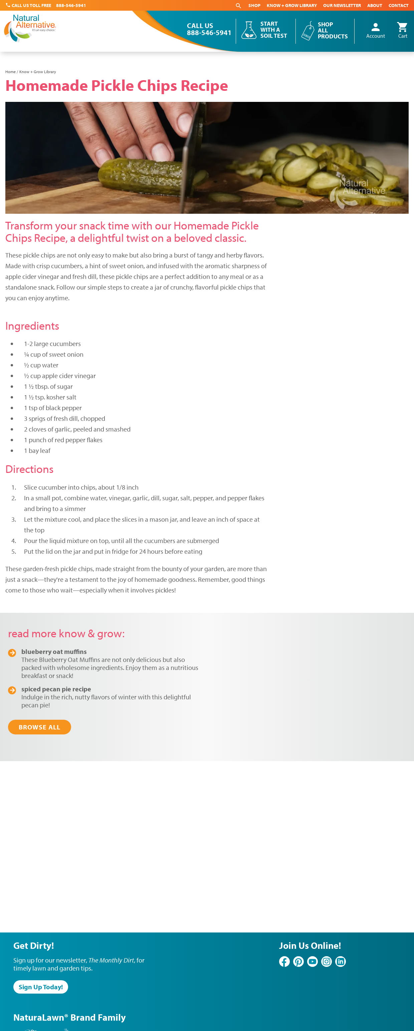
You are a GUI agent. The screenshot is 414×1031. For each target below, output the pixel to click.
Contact (399, 5)
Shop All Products (333, 30)
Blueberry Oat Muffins (54, 651)
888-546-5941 (71, 5)
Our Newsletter (342, 5)
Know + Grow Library (292, 5)
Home (10, 71)
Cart (403, 30)
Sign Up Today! (41, 987)
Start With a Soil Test (273, 30)
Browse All (39, 727)
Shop (254, 5)
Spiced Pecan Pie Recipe (56, 689)
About (374, 5)
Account (375, 30)
